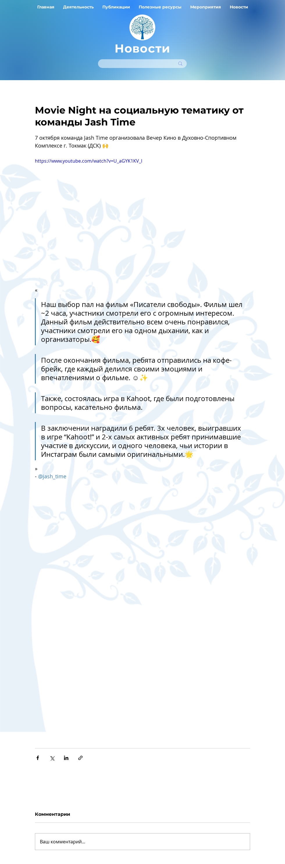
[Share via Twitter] (52, 758)
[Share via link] (80, 758)
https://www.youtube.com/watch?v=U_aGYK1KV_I (88, 161)
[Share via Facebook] (37, 758)
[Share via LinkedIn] (66, 758)
